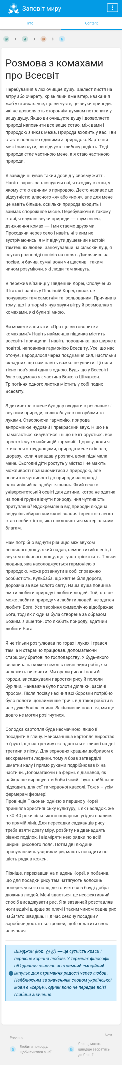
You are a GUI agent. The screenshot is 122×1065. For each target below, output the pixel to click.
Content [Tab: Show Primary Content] (91, 23)
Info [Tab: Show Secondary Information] (30, 23)
